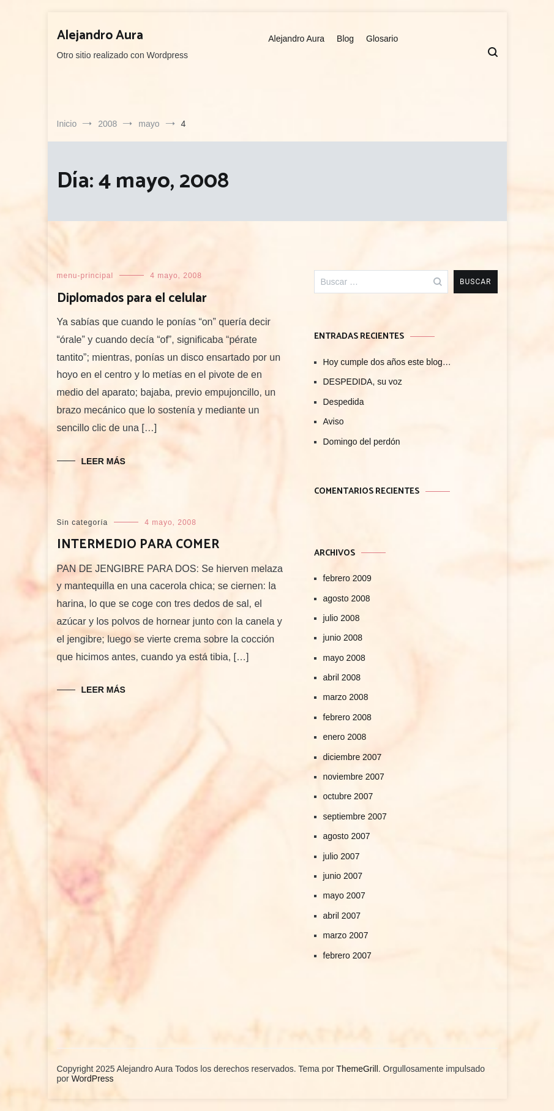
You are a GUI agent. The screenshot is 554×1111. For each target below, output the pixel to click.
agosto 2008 (346, 598)
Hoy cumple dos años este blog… (387, 362)
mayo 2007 (344, 895)
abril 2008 (342, 677)
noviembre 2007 (353, 776)
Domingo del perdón (361, 441)
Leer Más (103, 461)
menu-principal (85, 275)
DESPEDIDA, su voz (362, 381)
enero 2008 (345, 737)
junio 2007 (343, 876)
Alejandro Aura (100, 35)
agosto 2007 (346, 836)
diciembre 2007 (352, 757)
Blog (345, 38)
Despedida (343, 402)
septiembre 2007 (355, 816)
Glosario (382, 38)
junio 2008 (343, 637)
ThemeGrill (357, 1069)
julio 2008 (341, 618)
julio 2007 (341, 856)
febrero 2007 (347, 955)
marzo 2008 (346, 697)
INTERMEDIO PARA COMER (138, 544)
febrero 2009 (347, 578)
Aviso (333, 421)
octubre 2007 (348, 796)
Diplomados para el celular (132, 298)
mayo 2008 (344, 658)
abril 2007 (342, 916)
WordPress (93, 1078)
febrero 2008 (347, 717)
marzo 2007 (346, 935)
